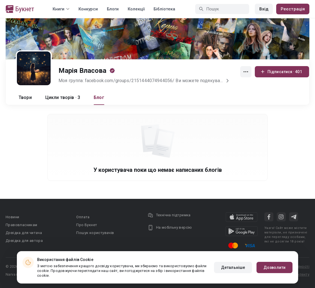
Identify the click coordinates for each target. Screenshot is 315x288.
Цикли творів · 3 (62, 97)
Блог (99, 97)
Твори (25, 97)
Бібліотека (164, 9)
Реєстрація (293, 9)
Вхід (263, 9)
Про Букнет (86, 225)
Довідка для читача (24, 233)
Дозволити (274, 267)
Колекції (136, 9)
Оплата (82, 217)
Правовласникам (21, 225)
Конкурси (88, 9)
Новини (12, 217)
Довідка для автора (24, 240)
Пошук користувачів (95, 233)
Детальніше (233, 267)
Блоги (113, 9)
